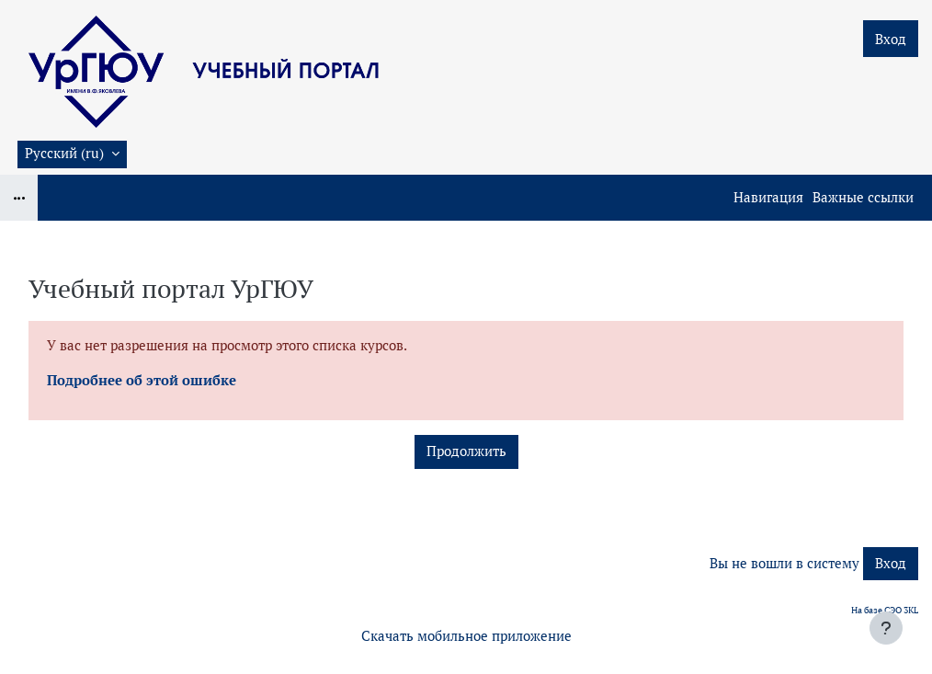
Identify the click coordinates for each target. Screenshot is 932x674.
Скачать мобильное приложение (466, 636)
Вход (890, 39)
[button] (72, 154)
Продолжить (466, 451)
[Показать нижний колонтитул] (886, 628)
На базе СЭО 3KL (884, 610)
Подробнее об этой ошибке (141, 380)
